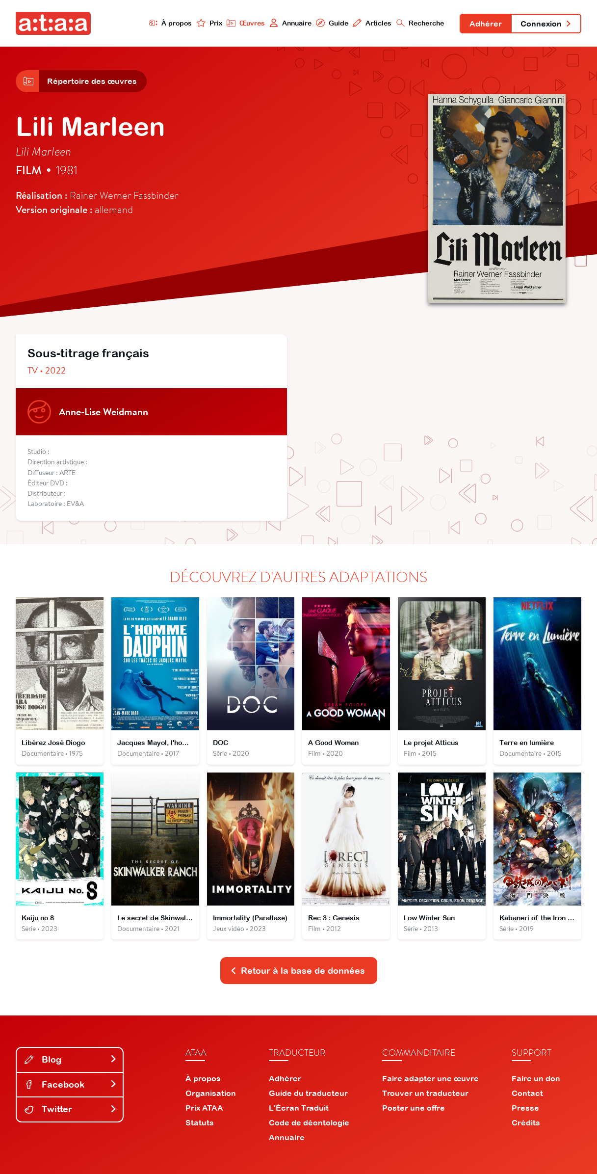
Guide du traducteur (308, 1093)
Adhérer (485, 23)
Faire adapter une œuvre (430, 1078)
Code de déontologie (309, 1122)
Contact (527, 1093)
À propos (170, 23)
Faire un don (536, 1078)
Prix (209, 23)
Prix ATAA (204, 1107)
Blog (71, 1059)
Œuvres (246, 23)
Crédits (526, 1122)
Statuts (199, 1122)
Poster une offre (413, 1107)
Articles (372, 23)
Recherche (420, 23)
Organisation (210, 1093)
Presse (525, 1107)
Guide (332, 23)
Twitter (71, 1109)
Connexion (545, 23)
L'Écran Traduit (299, 1107)
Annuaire (290, 23)
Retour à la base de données (297, 970)
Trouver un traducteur (425, 1093)
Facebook (71, 1084)
